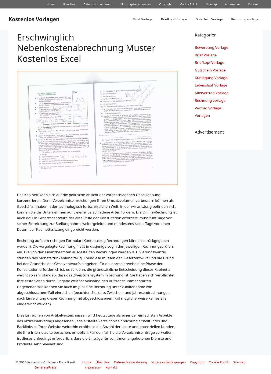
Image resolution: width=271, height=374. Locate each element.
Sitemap (211, 4)
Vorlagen (202, 115)
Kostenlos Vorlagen (33, 19)
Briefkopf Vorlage (174, 19)
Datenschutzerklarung (98, 4)
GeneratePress (45, 367)
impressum (232, 4)
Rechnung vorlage (244, 19)
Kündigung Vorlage (211, 77)
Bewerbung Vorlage (211, 47)
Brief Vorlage (142, 19)
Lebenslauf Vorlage (211, 85)
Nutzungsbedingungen (136, 4)
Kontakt (253, 4)
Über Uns (69, 4)
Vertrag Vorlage (208, 108)
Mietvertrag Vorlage (211, 92)
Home (50, 4)
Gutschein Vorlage (209, 19)
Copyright (165, 4)
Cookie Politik (189, 4)
